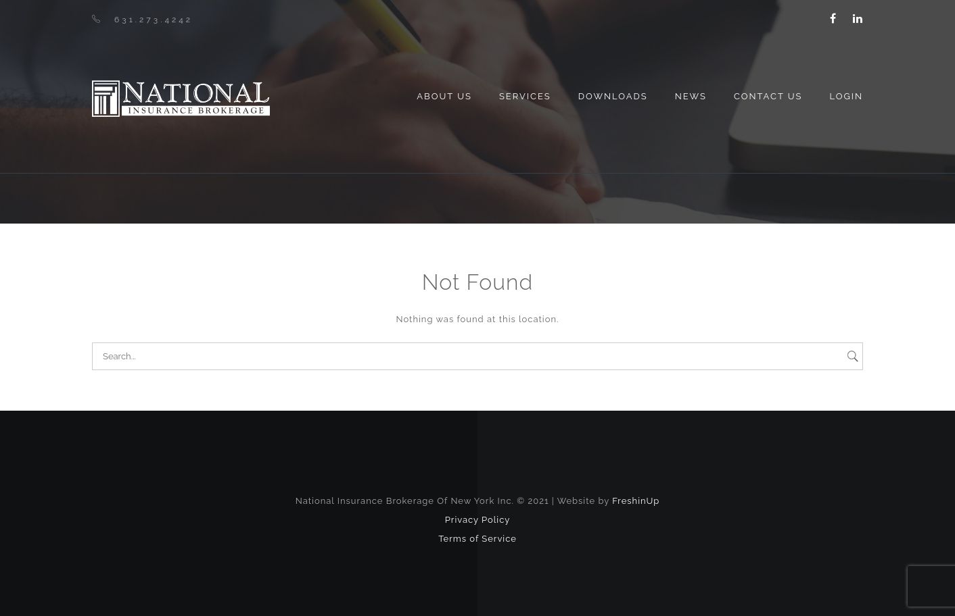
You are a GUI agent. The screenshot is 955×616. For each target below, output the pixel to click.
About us (444, 96)
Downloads (613, 96)
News (691, 96)
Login (846, 96)
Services (525, 96)
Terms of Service (477, 539)
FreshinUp (635, 501)
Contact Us (768, 96)
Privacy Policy (478, 520)
